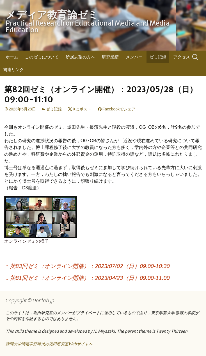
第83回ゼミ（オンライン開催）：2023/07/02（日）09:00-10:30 (88, 266)
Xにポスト (82, 109)
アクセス (181, 57)
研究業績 (110, 57)
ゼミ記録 (157, 57)
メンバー (134, 57)
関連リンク (13, 69)
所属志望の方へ (80, 57)
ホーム (12, 57)
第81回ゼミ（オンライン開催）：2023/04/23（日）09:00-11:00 (88, 278)
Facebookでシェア (118, 109)
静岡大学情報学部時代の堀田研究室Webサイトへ (49, 343)
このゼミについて (42, 57)
